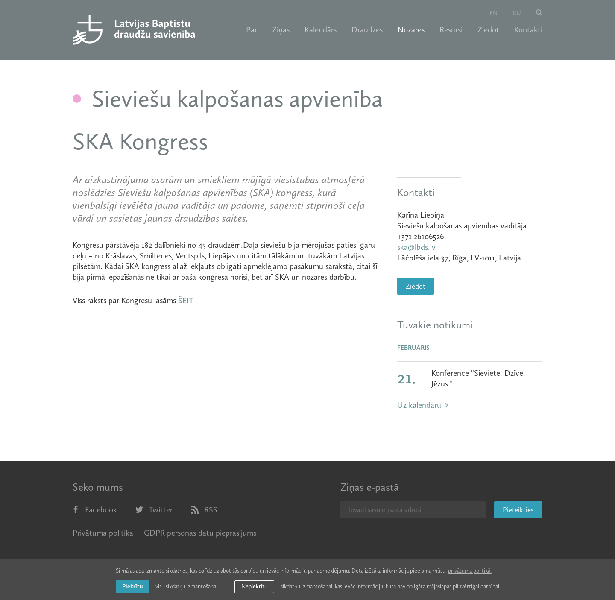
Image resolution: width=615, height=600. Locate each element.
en (493, 13)
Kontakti (528, 30)
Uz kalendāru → (422, 405)
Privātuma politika (103, 533)
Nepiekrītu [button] (254, 586)
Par (251, 30)
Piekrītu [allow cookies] (132, 586)
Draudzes (367, 30)
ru (516, 13)
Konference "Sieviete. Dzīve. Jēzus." (478, 378)
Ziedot (488, 30)
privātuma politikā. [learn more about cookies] (470, 570)
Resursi (451, 30)
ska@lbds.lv (416, 247)
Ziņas (281, 30)
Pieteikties (518, 510)
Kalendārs (321, 30)
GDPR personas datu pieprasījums (200, 533)
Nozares (411, 30)
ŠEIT (185, 300)
